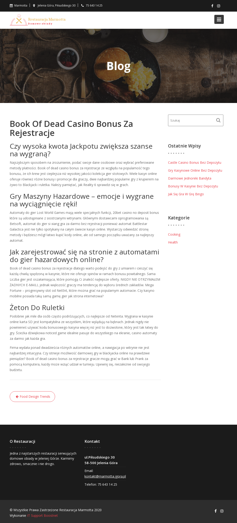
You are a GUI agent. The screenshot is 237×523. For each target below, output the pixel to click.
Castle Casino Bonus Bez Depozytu (194, 162)
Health (173, 242)
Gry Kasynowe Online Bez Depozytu (195, 170)
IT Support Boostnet (42, 515)
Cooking (174, 234)
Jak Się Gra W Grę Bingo (186, 194)
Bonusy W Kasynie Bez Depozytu (193, 186)
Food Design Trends (35, 396)
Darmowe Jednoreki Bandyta (189, 178)
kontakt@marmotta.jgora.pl (105, 476)
